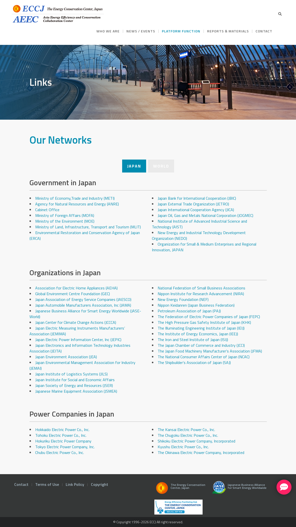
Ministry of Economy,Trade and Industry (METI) (75, 198)
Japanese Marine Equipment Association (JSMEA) (76, 391)
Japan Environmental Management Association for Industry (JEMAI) (82, 365)
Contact (21, 484)
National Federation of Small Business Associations (201, 288)
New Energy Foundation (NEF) (183, 299)
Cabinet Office (47, 210)
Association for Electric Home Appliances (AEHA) (76, 288)
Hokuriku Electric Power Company (63, 441)
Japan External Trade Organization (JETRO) (193, 204)
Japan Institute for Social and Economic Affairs (75, 380)
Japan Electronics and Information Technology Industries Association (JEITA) (79, 348)
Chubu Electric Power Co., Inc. (60, 452)
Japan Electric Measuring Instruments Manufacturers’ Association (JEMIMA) (77, 331)
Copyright (99, 484)
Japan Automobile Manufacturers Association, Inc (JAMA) (83, 305)
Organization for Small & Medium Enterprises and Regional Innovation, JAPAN (204, 247)
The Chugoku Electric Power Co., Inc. (188, 435)
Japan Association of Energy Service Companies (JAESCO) (83, 299)
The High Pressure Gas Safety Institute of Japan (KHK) (204, 322)
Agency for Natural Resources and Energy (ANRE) (77, 204)
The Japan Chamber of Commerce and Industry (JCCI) (201, 345)
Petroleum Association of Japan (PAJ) (189, 311)
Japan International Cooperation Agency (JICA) (196, 210)
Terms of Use (47, 484)
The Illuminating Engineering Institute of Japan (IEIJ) (201, 328)
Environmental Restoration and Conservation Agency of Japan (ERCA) (84, 235)
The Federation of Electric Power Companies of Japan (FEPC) (209, 317)
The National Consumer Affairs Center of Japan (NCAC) (204, 357)
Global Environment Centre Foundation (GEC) (72, 294)
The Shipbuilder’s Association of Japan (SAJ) (194, 362)
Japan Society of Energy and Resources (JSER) (74, 385)
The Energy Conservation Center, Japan (179, 489)
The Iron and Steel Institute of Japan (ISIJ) (193, 340)
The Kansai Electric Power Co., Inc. (186, 430)
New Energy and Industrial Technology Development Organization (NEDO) (199, 235)
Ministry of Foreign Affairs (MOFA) (64, 215)
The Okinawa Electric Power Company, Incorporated (201, 452)
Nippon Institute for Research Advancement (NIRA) (201, 294)
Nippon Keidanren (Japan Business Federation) (196, 305)
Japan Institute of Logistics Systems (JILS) (71, 374)
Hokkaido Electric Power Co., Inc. (62, 430)
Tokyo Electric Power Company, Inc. (65, 447)
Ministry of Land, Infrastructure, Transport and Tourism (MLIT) (88, 227)
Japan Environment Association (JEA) (66, 357)
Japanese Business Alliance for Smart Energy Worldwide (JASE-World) (85, 314)
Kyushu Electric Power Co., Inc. (183, 447)
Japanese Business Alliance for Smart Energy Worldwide (238, 489)
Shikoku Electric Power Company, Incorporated (196, 441)
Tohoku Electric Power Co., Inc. (60, 435)
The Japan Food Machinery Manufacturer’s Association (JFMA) (210, 351)
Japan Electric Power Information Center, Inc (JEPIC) (78, 340)
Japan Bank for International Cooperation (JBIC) (197, 198)
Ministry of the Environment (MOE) (64, 221)
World (161, 166)
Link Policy (75, 484)
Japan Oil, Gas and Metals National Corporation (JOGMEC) (205, 215)
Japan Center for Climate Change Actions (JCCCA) (75, 322)
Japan (134, 166)
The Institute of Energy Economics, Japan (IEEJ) (198, 334)
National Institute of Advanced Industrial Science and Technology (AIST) (199, 224)
